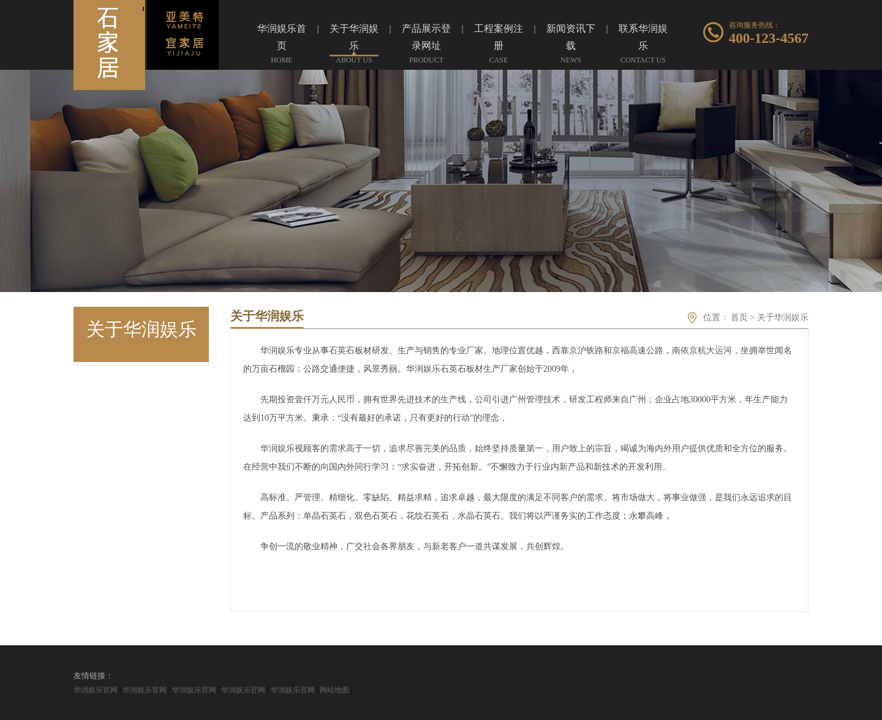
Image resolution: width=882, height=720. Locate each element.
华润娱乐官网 (96, 690)
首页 (739, 317)
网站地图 (334, 690)
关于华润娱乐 (783, 317)
